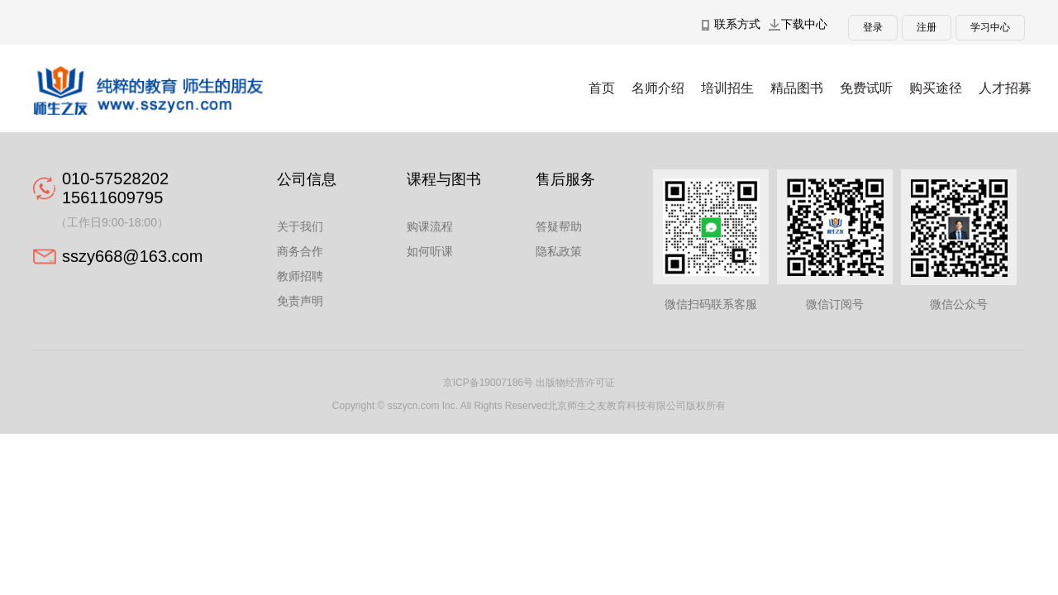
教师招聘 (300, 276)
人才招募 (1005, 88)
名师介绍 (657, 88)
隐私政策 (559, 251)
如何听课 (430, 251)
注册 (926, 27)
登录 (873, 27)
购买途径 (935, 88)
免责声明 (300, 300)
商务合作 (300, 251)
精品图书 (796, 88)
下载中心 (804, 24)
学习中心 (990, 27)
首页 (602, 88)
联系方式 (737, 24)
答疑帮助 (559, 226)
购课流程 (430, 226)
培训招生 (727, 88)
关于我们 (300, 226)
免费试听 (866, 88)
